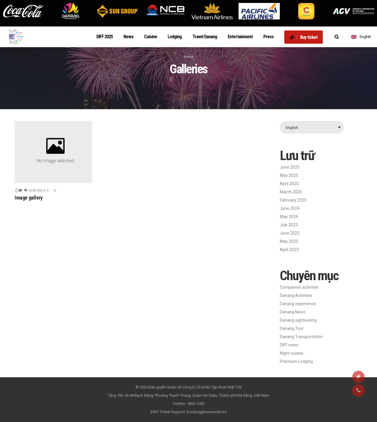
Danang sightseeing (298, 320)
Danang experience (298, 303)
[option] (23, 11)
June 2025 (290, 167)
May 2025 (289, 175)
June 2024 (290, 208)
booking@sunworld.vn (206, 412)
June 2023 (290, 233)
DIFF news (289, 345)
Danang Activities (296, 295)
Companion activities (299, 287)
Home (189, 57)
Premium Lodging (296, 361)
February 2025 (293, 200)
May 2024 (289, 216)
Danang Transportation (301, 336)
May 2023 (289, 241)
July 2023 (289, 224)
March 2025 (291, 192)
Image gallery (29, 198)
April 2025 (289, 183)
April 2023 (289, 249)
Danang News (292, 312)
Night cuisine (291, 353)
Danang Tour (292, 328)
